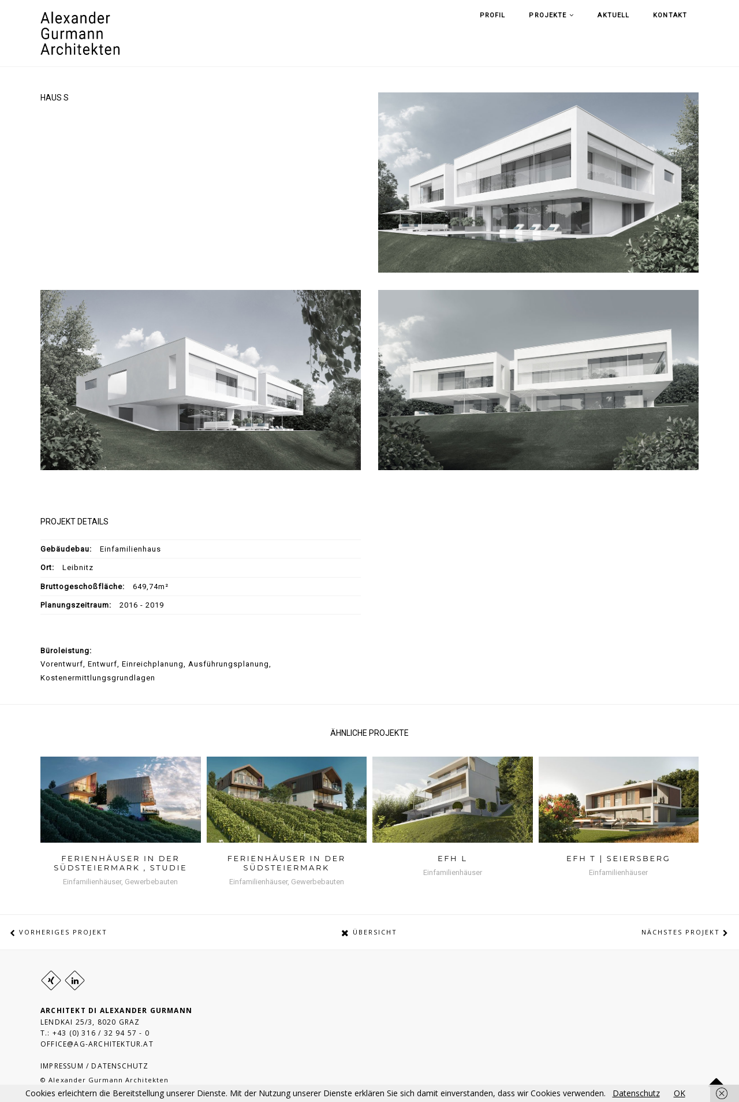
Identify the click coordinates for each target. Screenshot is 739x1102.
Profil (532, 33)
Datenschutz (636, 1093)
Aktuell (635, 33)
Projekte (581, 33)
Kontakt (682, 33)
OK (679, 1093)
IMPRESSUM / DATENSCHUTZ (94, 1066)
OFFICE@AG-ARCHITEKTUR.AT (97, 1044)
